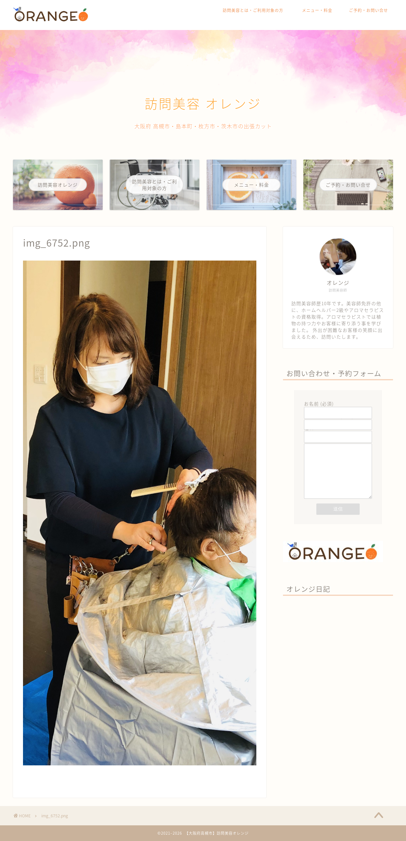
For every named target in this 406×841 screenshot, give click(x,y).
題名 (338, 432)
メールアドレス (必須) (338, 420)
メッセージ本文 (338, 478)
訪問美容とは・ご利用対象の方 (255, 10)
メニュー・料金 (317, 10)
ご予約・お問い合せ (368, 10)
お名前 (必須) (338, 408)
